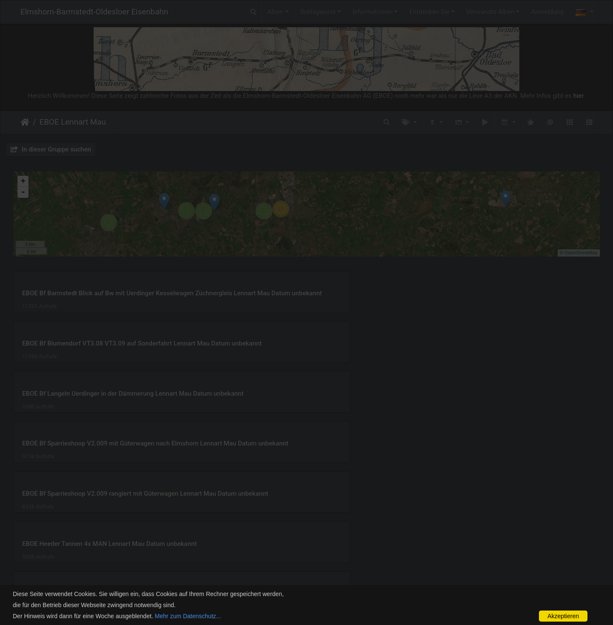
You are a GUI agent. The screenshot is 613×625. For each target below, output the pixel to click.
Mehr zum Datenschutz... (188, 616)
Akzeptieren (563, 616)
